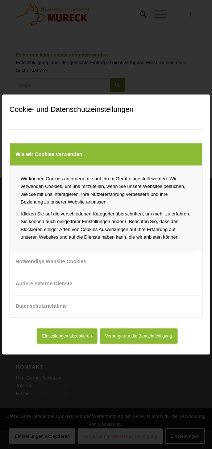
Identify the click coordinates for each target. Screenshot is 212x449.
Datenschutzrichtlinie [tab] (41, 306)
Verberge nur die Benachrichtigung (138, 336)
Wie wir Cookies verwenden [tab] (49, 154)
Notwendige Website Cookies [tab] (51, 261)
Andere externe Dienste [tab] (44, 283)
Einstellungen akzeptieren (67, 336)
